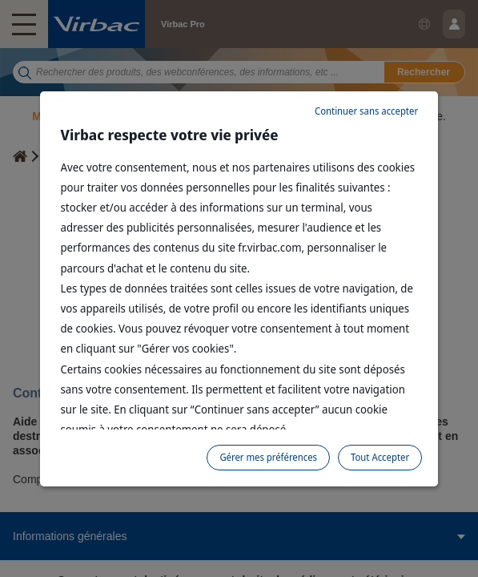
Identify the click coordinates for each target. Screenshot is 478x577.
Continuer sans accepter (366, 111)
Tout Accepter (380, 457)
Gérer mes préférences (268, 457)
